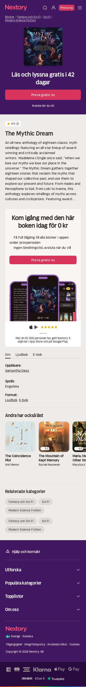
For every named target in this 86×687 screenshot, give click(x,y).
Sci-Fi (46, 17)
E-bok (23, 400)
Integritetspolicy (34, 644)
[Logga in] (53, 7)
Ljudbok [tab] (22, 354)
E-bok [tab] (37, 354)
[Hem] (23, 7)
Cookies (75, 644)
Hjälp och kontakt (22, 551)
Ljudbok (11, 400)
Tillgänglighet (14, 644)
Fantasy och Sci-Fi (28, 17)
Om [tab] (7, 354)
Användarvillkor (57, 644)
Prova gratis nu (43, 95)
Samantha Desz (17, 370)
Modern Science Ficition (20, 20)
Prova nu (67, 8)
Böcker (9, 17)
